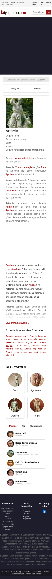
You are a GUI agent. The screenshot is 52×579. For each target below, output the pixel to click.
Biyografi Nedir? (26, 512)
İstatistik (37, 88)
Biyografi (15, 88)
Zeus (15, 390)
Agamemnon (37, 390)
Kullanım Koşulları (34, 574)
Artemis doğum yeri (27, 342)
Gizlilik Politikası (17, 574)
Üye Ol (42, 3)
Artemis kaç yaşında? (35, 349)
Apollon (15, 416)
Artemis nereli (12, 352)
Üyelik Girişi (34, 3)
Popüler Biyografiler (26, 518)
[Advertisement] (26, 46)
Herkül (37, 416)
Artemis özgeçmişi (29, 339)
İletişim (48, 2)
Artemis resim (39, 346)
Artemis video (22, 346)
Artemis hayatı (12, 339)
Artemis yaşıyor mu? (17, 336)
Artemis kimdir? (14, 349)
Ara (48, 12)
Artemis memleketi (29, 352)
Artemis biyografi (38, 336)
